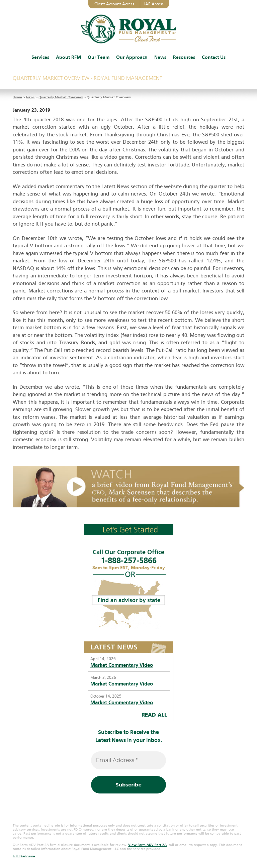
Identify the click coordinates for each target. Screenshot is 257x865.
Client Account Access (114, 4)
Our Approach (132, 57)
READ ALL (154, 715)
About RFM (68, 57)
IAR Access (154, 4)
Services (40, 57)
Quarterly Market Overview (60, 97)
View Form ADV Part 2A (147, 845)
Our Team (98, 57)
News (160, 57)
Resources (184, 57)
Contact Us (214, 57)
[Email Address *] (128, 760)
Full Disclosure (24, 856)
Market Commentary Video (121, 665)
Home (17, 97)
